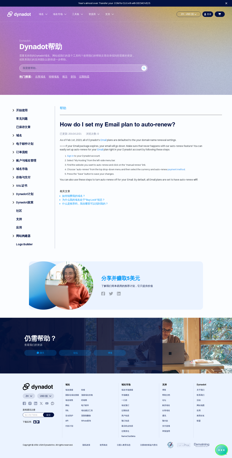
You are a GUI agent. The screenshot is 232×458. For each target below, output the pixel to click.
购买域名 (166, 405)
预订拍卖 (125, 421)
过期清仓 (125, 431)
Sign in (70, 155)
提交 (48, 415)
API (66, 421)
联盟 (199, 421)
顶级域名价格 (87, 395)
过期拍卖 (125, 410)
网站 (67, 405)
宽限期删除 (86, 415)
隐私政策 (86, 445)
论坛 (75, 352)
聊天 (40, 352)
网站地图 (200, 405)
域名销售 (69, 400)
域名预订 (125, 405)
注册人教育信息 (123, 445)
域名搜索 (69, 390)
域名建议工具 (87, 410)
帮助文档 (166, 395)
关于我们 (200, 390)
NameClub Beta (128, 436)
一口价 (124, 400)
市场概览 (125, 395)
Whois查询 (86, 421)
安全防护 (69, 415)
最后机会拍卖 (127, 426)
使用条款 (103, 445)
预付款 (165, 421)
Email (103, 140)
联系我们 (200, 395)
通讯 (164, 415)
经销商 (84, 400)
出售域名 (166, 410)
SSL (67, 410)
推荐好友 (200, 415)
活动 (199, 400)
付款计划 (69, 426)
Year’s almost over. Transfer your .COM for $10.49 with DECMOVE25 (114, 3)
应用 (199, 410)
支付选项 (166, 426)
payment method (176, 169)
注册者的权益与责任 (149, 445)
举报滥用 (166, 431)
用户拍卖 (125, 415)
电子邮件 (85, 405)
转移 (83, 390)
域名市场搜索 (127, 390)
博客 (110, 352)
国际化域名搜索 (72, 395)
